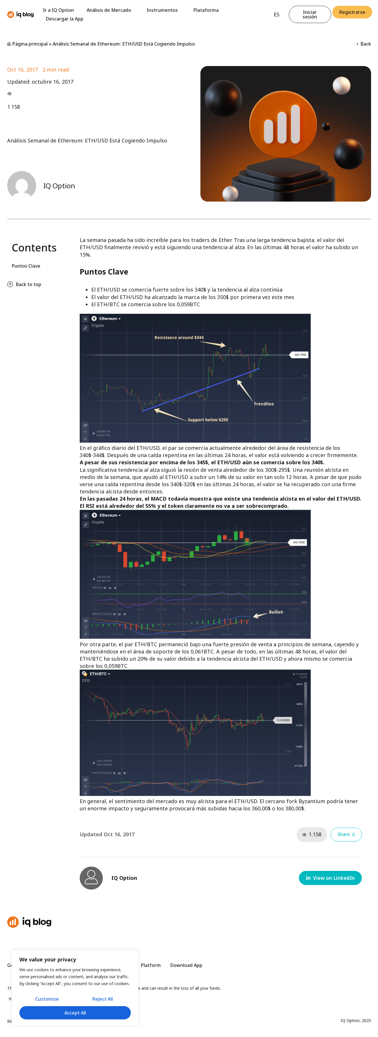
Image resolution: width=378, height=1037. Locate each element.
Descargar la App (64, 19)
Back (364, 44)
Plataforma (206, 10)
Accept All (75, 1013)
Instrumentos (164, 10)
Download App (186, 965)
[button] (329, 878)
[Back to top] (10, 284)
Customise (47, 999)
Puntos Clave (26, 266)
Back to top (28, 284)
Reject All (102, 999)
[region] (75, 988)
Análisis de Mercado (110, 10)
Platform (151, 965)
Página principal (30, 44)
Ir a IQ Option (58, 10)
